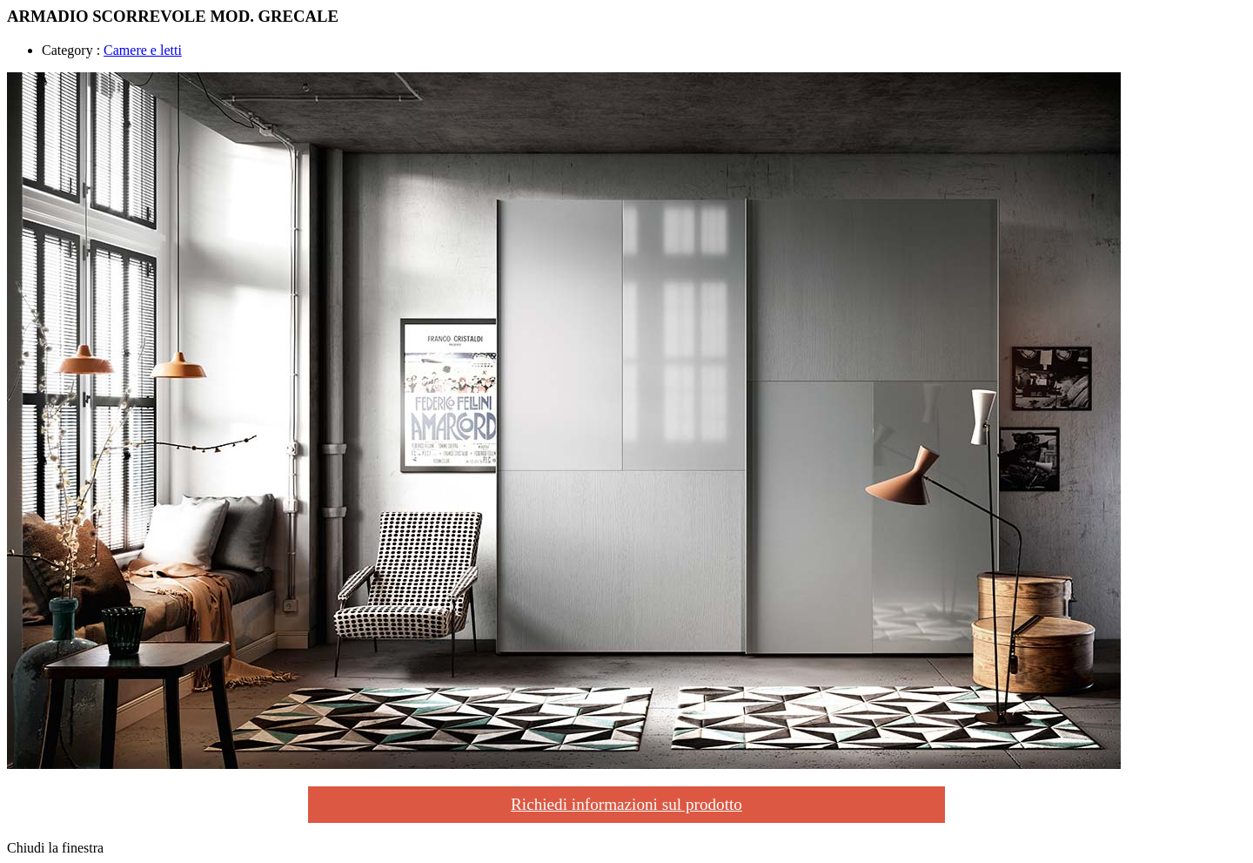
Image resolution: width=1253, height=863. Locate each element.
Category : (71, 50)
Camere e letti (143, 50)
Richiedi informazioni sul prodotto (626, 804)
